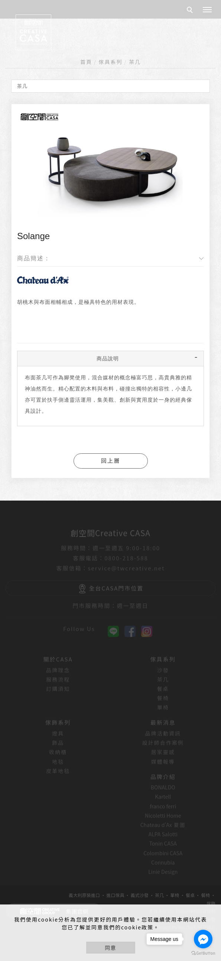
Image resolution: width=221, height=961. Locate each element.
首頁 (86, 61)
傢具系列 (111, 61)
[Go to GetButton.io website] (203, 953)
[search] (191, 11)
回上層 (110, 460)
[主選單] (207, 10)
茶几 (135, 61)
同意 (110, 947)
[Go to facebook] (203, 939)
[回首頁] (33, 32)
